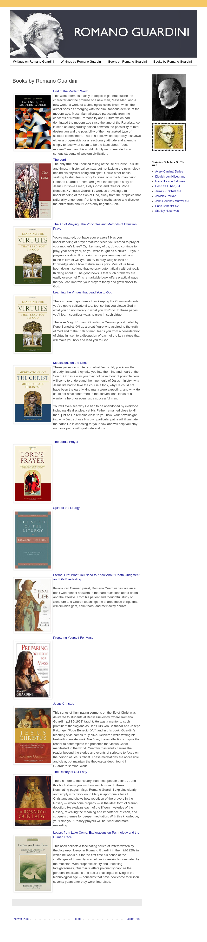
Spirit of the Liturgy (66, 508)
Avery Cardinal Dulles (169, 171)
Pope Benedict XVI (167, 206)
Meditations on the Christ (70, 363)
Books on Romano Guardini (127, 61)
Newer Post (21, 919)
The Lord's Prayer (65, 442)
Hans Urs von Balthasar (170, 181)
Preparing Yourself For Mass (73, 637)
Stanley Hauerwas (167, 210)
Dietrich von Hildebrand (170, 176)
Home (78, 919)
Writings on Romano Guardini (33, 61)
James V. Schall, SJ (168, 191)
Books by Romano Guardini (173, 61)
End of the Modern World (70, 91)
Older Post (133, 919)
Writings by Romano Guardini (81, 61)
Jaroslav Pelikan (165, 196)
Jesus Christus (63, 703)
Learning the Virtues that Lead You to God (82, 292)
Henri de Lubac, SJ (167, 186)
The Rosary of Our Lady (70, 772)
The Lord (59, 159)
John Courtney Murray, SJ (172, 201)
